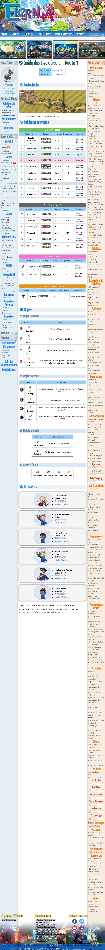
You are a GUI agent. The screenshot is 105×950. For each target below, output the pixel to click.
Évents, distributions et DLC (96, 82)
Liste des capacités (96, 697)
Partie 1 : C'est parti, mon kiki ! (94, 107)
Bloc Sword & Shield (6, 356)
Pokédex (29, 34)
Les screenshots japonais (94, 865)
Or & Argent (6, 322)
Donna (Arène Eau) (94, 495)
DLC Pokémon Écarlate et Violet (48, 929)
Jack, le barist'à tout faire (94, 617)
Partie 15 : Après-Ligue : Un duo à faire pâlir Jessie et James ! (95, 216)
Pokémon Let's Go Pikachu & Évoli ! (49, 938)
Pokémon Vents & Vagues (46, 920)
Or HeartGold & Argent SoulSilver (7, 284)
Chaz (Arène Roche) (93, 521)
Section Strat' (9, 343)
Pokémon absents (93, 303)
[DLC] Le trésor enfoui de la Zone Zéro (8, 172)
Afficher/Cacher (61, 504)
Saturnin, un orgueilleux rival (94, 572)
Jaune (4, 325)
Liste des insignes (95, 456)
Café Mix (5, 211)
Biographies (6, 113)
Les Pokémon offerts (93, 353)
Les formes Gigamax (92, 325)
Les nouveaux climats (94, 737)
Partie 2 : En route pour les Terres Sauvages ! (95, 113)
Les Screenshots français (94, 860)
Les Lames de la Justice (96, 411)
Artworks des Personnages (93, 878)
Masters (5, 225)
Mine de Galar (58, 70)
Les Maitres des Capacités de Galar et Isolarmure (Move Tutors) (96, 661)
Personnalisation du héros (95, 444)
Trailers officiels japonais (94, 908)
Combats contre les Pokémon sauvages (95, 429)
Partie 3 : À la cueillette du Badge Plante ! (95, 120)
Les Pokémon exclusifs (93, 338)
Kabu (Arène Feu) (96, 499)
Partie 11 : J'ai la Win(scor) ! (95, 188)
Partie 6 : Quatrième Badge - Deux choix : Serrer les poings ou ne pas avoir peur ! (96, 144)
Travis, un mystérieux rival (94, 554)
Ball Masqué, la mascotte (94, 612)
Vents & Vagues (4, 146)
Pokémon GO (7, 233)
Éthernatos (93, 385)
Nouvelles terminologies (93, 672)
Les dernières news (96, 86)
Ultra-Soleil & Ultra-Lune (8, 241)
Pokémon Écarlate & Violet (46, 927)
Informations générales (6, 351)
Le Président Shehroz (93, 584)
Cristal (4, 320)
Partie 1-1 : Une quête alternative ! (95, 226)
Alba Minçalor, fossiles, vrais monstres (94, 624)
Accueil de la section (94, 72)
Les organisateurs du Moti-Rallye (95, 648)
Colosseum (6, 298)
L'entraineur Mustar (94, 592)
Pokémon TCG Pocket (65, 53)
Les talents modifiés (96, 720)
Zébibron (9, 85)
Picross (4, 262)
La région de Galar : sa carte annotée (96, 844)
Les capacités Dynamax (94, 688)
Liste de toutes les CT (95, 761)
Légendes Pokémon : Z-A (39, 53)
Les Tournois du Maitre (94, 452)
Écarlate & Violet (91, 43)
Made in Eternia (62, 34)
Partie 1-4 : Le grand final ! (95, 244)
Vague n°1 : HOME (94, 288)
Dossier (15, 34)
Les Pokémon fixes (96, 363)
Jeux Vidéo (44, 34)
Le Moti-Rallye (94, 826)
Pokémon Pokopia (5, 152)
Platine (4, 288)
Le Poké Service (95, 435)
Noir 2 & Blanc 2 (8, 278)
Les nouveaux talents (94, 708)
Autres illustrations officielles (95, 883)
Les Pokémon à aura (94, 366)
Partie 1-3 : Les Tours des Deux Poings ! (95, 237)
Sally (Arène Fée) (95, 512)
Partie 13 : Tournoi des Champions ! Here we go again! (95, 202)
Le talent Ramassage (92, 724)
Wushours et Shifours (94, 391)
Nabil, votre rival (95, 550)
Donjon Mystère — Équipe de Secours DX (8, 205)
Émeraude (6, 313)
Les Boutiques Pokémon (93, 773)
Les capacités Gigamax (94, 693)
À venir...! (5, 131)
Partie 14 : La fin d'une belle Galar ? (95, 208)
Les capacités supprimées (94, 701)
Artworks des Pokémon (93, 873)
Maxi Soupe (95, 458)
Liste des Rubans (95, 448)
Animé (79, 34)
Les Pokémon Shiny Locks (96, 839)
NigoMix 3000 (95, 461)
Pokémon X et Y (42, 941)
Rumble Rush (7, 228)
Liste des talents (95, 713)
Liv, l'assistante (94, 588)
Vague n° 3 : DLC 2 (94, 298)
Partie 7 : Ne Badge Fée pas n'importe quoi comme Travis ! (96, 153)
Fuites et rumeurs (95, 852)
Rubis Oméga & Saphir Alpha (7, 249)
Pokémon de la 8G (96, 312)
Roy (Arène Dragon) (93, 531)
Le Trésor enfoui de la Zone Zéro (91, 51)
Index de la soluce (96, 103)
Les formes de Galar (94, 320)
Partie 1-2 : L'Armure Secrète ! (95, 231)
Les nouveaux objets (94, 751)
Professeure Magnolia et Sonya (95, 546)
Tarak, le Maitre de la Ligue (96, 579)
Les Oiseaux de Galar (95, 406)
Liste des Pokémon (8, 92)
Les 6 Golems (95, 402)
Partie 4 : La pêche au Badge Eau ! (96, 127)
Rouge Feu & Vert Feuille (6, 309)
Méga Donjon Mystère (7, 258)
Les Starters (93, 314)
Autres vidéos (94, 912)
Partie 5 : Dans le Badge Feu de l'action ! (95, 133)
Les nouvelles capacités (93, 678)
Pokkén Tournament (5, 270)
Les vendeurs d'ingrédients (93, 653)
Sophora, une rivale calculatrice (95, 567)
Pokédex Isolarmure (93, 258)
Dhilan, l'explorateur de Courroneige (94, 598)
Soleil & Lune (7, 245)
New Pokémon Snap (7, 199)
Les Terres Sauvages (96, 777)
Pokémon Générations (5, 123)
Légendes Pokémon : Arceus (8, 179)
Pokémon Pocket (5, 218)
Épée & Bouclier (8, 189)
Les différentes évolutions (94, 372)
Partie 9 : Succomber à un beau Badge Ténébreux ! (94, 172)
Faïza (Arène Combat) (93, 503)
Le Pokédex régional (93, 253)
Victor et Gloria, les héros (96, 540)
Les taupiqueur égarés (95, 834)
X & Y (4, 253)
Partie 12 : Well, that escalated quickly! (94, 194)
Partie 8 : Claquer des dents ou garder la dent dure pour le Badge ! (96, 162)
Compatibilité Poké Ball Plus (96, 77)
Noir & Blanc (7, 281)
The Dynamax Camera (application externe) (94, 92)
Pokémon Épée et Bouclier (46, 936)
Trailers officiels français (94, 902)
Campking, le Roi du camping (95, 643)
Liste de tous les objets (94, 746)
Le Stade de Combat (93, 439)
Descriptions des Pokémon (95, 270)
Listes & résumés (8, 110)
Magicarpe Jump (8, 231)
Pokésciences (8, 369)
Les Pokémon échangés (93, 343)
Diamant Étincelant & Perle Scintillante (9, 185)
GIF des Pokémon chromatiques (95, 893)
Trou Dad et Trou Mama (94, 638)
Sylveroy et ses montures (95, 398)
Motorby (58, 74)
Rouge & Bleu (7, 328)
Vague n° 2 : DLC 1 (94, 293)
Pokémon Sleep (13, 53)
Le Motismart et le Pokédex (95, 420)
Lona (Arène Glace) (93, 516)
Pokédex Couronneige (93, 263)
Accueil (4, 34)
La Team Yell (94, 563)
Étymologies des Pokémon (95, 276)
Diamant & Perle (8, 291)
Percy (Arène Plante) (93, 490)
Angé (57, 945)
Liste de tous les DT (96, 765)
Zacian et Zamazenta (92, 381)
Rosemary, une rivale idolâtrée (94, 559)
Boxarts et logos (95, 869)
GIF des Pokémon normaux (95, 888)
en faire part (56, 612)
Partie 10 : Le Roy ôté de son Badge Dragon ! (95, 181)
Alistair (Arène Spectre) (94, 508)
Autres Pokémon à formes (96, 331)
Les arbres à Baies (96, 424)
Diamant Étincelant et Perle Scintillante (50, 934)
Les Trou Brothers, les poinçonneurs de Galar (96, 631)
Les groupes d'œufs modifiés (96, 731)
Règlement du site (9, 920)
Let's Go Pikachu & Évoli (8, 192)
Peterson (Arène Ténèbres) (95, 526)
